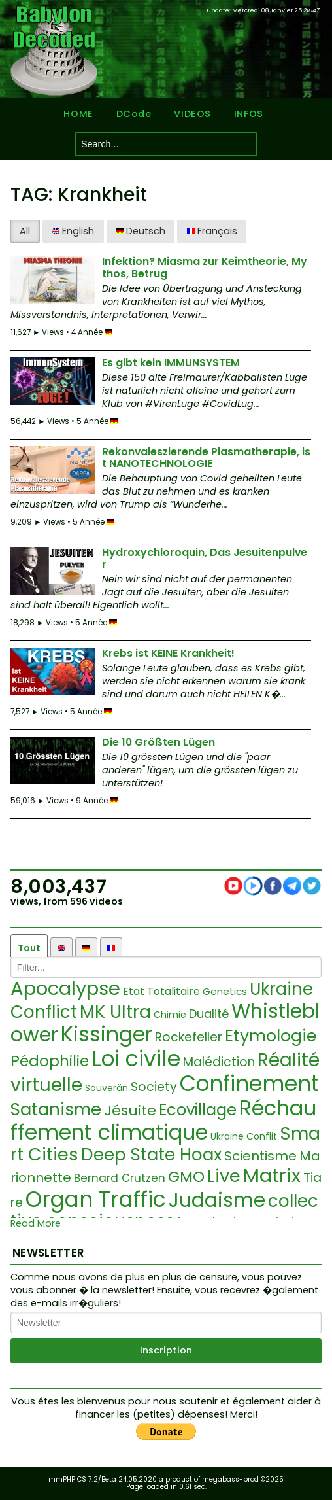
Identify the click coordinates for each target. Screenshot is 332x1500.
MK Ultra (115, 1012)
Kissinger (106, 1034)
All (25, 230)
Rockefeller (188, 1037)
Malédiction (219, 1062)
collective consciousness (164, 1211)
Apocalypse (65, 988)
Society (154, 1087)
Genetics (225, 991)
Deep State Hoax (151, 1154)
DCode (134, 114)
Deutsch (140, 230)
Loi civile (135, 1058)
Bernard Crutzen (119, 1178)
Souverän (106, 1087)
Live (224, 1176)
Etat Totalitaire (161, 991)
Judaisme (217, 1200)
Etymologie (270, 1035)
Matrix (272, 1175)
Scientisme (260, 1156)
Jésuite (130, 1110)
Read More (35, 1223)
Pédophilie (49, 1061)
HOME (78, 114)
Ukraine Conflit (243, 1136)
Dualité (209, 1013)
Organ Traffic (95, 1199)
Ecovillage (198, 1110)
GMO (186, 1176)
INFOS (248, 114)
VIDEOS (192, 114)
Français (212, 230)
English (73, 230)
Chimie (170, 1014)
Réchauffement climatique (163, 1120)
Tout (29, 947)
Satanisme (55, 1109)
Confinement (249, 1083)
